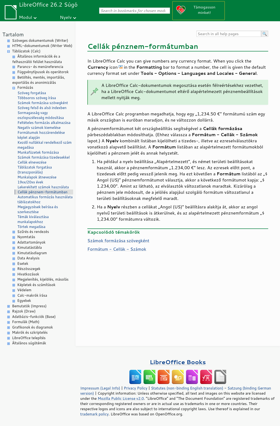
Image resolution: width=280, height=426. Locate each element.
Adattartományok (31, 242)
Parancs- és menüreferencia (40, 66)
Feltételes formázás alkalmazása (43, 122)
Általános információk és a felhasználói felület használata (37, 59)
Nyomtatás (26, 236)
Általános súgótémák (29, 343)
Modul (25, 17)
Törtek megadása (31, 226)
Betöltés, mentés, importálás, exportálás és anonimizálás (38, 80)
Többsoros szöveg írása (36, 97)
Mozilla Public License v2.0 (121, 398)
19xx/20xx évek (30, 182)
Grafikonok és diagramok (32, 327)
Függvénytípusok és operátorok (43, 71)
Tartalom (13, 34)
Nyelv (66, 17)
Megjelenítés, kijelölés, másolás (42, 279)
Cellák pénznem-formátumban (42, 192)
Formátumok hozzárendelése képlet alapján (41, 135)
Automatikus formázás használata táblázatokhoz (45, 199)
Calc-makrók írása (32, 295)
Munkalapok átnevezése (36, 177)
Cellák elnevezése (31, 162)
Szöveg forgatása (31, 92)
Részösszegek (28, 268)
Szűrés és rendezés (33, 231)
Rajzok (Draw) (24, 311)
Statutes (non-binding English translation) (187, 388)
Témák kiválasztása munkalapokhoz (33, 219)
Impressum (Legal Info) (100, 388)
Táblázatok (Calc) (26, 51)
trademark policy (94, 414)
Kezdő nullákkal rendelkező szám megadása (44, 145)
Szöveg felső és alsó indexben (42, 107)
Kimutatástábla (29, 247)
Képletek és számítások (36, 284)
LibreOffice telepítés (29, 337)
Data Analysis (28, 258)
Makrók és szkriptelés (30, 332)
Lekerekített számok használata (43, 187)
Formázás (25, 87)
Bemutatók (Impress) (29, 306)
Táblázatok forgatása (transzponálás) (34, 170)
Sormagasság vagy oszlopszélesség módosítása (40, 115)
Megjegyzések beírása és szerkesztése (37, 209)
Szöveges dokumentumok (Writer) (40, 40)
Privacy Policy (135, 388)
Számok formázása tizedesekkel (43, 157)
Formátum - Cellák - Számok (116, 249)
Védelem (24, 289)
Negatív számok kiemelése (39, 127)
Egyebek (24, 300)
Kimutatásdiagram (32, 252)
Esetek (22, 263)
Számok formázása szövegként (42, 102)
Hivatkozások (28, 274)
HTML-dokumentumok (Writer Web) (42, 45)
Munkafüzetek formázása (38, 152)
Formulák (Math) (25, 321)
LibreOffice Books (178, 362)
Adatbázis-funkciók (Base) (34, 316)
